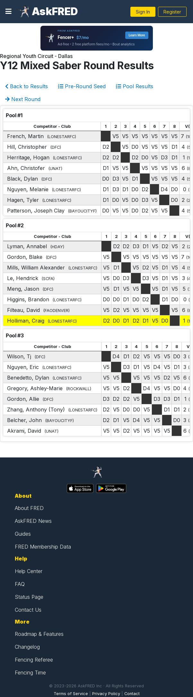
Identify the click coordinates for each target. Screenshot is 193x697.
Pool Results (134, 86)
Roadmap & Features (39, 634)
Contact (132, 693)
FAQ (20, 584)
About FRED (29, 508)
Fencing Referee (34, 659)
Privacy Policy (106, 693)
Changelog (27, 647)
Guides (23, 534)
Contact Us (28, 610)
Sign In (143, 11)
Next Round (22, 99)
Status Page (29, 597)
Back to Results (26, 86)
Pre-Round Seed (82, 86)
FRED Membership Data (43, 546)
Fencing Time (30, 672)
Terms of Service (71, 693)
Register (172, 11)
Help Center (28, 571)
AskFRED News (33, 521)
